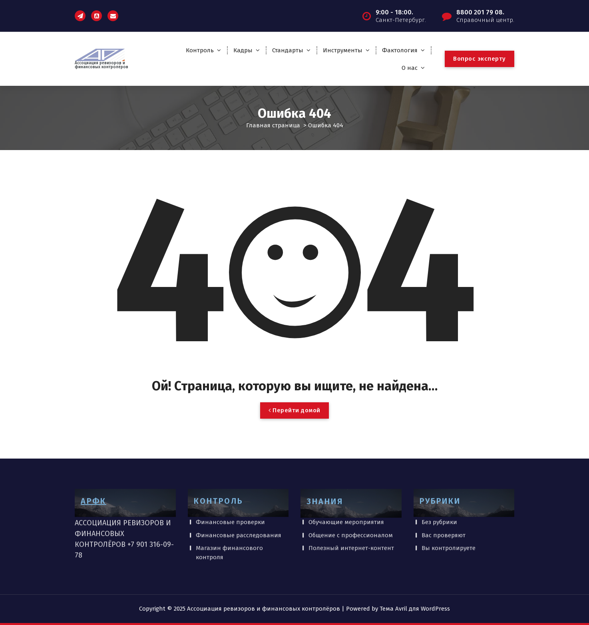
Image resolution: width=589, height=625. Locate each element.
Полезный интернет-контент (351, 522)
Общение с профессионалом (350, 509)
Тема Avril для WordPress (415, 608)
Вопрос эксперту (479, 58)
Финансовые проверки (230, 496)
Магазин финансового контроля (229, 527)
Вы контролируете (449, 522)
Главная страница (273, 125)
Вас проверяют (444, 509)
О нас (410, 67)
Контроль (200, 50)
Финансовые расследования (238, 509)
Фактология (400, 50)
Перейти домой (294, 410)
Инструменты (342, 50)
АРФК (93, 476)
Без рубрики (439, 496)
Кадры (243, 50)
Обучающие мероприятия (346, 496)
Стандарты (287, 50)
